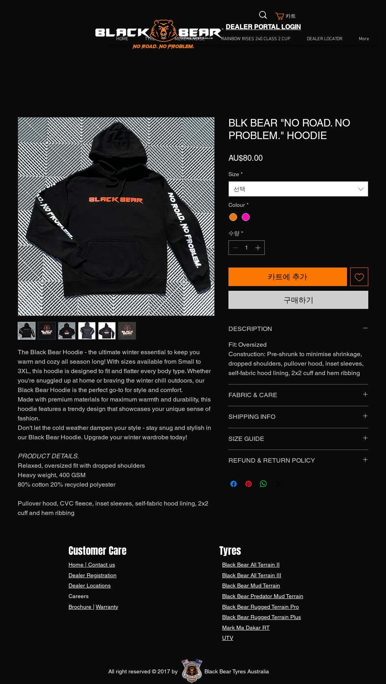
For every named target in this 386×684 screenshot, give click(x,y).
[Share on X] (278, 484)
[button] (288, 16)
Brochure (81, 607)
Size (235, 174)
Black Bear (236, 564)
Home (77, 564)
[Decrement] (234, 248)
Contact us (101, 564)
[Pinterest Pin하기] (248, 484)
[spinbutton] (246, 248)
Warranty (107, 607)
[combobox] (298, 189)
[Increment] (259, 248)
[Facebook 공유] (233, 484)
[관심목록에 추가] (359, 277)
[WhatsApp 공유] (263, 484)
